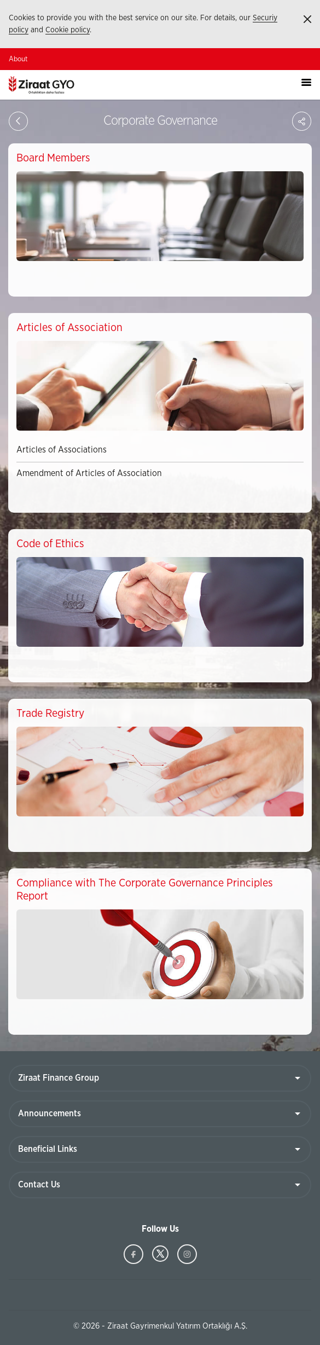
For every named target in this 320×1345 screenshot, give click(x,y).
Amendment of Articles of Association (89, 473)
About (18, 59)
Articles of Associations (61, 449)
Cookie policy (67, 30)
